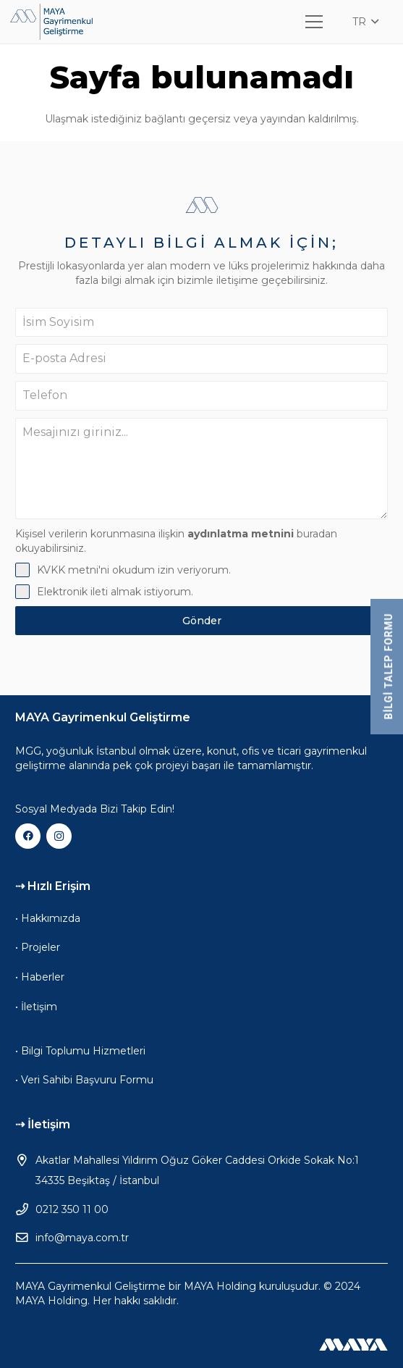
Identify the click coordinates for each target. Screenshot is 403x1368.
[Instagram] (59, 836)
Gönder (201, 620)
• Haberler (39, 976)
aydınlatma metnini (240, 533)
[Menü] (314, 22)
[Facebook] (28, 836)
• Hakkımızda (47, 918)
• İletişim (36, 1006)
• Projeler (37, 947)
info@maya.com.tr (82, 1237)
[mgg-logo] (51, 22)
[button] (365, 22)
